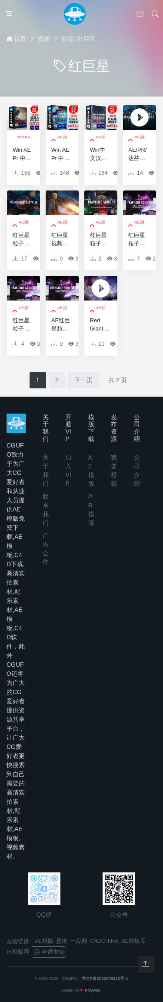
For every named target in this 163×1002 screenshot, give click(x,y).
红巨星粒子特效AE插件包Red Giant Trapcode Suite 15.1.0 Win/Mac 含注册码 (137, 239)
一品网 (78, 941)
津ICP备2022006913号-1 (104, 978)
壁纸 (61, 941)
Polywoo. (93, 990)
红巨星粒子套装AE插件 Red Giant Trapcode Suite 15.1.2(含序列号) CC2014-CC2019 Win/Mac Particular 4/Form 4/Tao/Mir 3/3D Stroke (22, 239)
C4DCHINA (104, 941)
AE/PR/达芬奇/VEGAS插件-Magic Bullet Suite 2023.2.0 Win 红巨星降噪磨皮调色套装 (137, 154)
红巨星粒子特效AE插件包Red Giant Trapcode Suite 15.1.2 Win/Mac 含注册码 (99, 239)
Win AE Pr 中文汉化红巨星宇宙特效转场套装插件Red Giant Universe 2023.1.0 (60, 154)
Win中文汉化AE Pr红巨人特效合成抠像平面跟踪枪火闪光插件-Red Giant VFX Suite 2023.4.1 (99, 154)
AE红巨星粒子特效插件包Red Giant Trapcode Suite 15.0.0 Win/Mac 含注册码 (60, 325)
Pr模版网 (18, 952)
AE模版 (44, 941)
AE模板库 (133, 941)
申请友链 (48, 952)
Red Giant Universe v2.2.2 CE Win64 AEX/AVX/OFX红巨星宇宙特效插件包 (99, 325)
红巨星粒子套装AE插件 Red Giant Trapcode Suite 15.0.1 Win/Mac (22, 325)
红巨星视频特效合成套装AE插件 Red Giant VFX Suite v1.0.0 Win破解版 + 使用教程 (60, 239)
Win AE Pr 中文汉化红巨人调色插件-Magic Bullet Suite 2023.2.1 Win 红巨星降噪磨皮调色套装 (22, 154)
